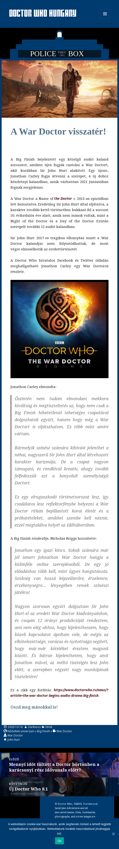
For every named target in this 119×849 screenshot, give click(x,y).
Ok (59, 841)
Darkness (34, 727)
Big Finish (43, 731)
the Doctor (63, 198)
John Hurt (13, 740)
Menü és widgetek (105, 18)
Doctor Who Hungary (43, 14)
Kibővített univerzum (20, 731)
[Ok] (113, 833)
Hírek (49, 727)
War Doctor (64, 731)
